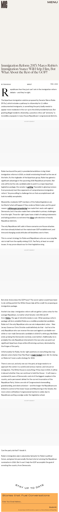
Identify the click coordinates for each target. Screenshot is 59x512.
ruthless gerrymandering (17, 208)
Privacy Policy (54, 509)
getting (30, 187)
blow (32, 218)
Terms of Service (45, 509)
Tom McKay (7, 84)
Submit (53, 507)
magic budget (36, 355)
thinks (8, 318)
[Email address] (29, 501)
